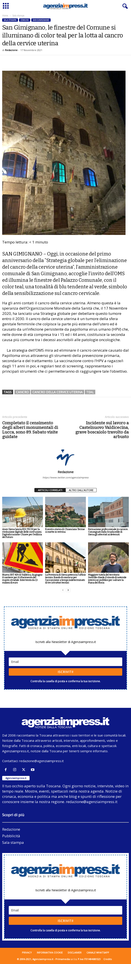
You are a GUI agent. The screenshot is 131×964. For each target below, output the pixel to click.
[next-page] (68, 590)
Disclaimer (74, 952)
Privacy (27, 952)
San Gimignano (41, 20)
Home (5, 15)
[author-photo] (65, 457)
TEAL (90, 392)
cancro (22, 392)
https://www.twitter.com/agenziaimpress (65, 477)
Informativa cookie (50, 952)
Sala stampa (10, 20)
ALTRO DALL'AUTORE (81, 490)
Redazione (11, 50)
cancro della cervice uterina (57, 392)
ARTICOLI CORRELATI (50, 490)
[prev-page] (63, 590)
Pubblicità (11, 835)
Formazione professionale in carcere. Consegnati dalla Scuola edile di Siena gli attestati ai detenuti (108, 532)
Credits (107, 959)
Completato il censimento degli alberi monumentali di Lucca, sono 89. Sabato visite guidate (30, 430)
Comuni (25, 20)
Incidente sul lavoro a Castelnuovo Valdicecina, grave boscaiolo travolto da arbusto (102, 430)
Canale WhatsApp (98, 952)
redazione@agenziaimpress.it (41, 761)
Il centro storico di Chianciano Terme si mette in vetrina (65, 530)
